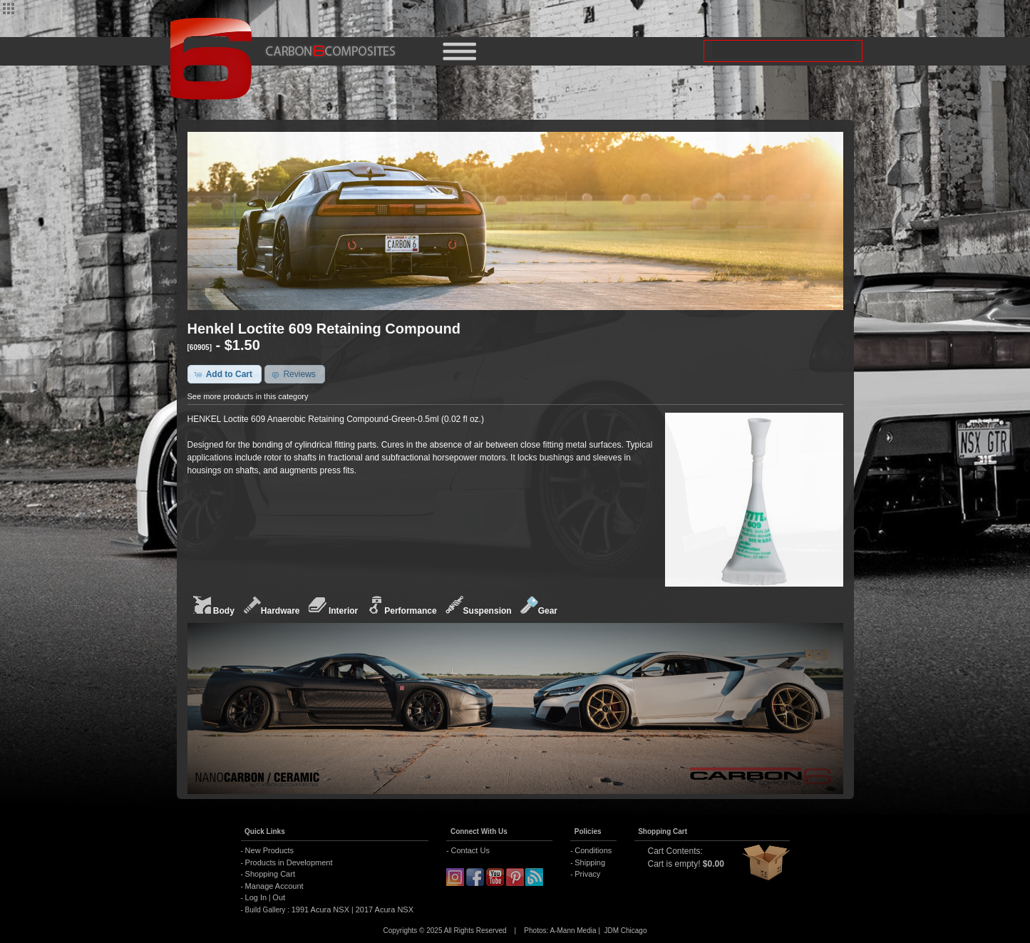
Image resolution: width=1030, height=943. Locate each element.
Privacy (587, 874)
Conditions (593, 850)
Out (278, 897)
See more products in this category (248, 396)
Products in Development (289, 862)
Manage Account (274, 886)
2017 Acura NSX (383, 909)
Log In (256, 897)
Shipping (590, 862)
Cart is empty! (674, 864)
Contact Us (469, 850)
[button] (224, 374)
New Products (269, 850)
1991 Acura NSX (321, 909)
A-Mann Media (573, 930)
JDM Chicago (625, 930)
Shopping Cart (270, 874)
